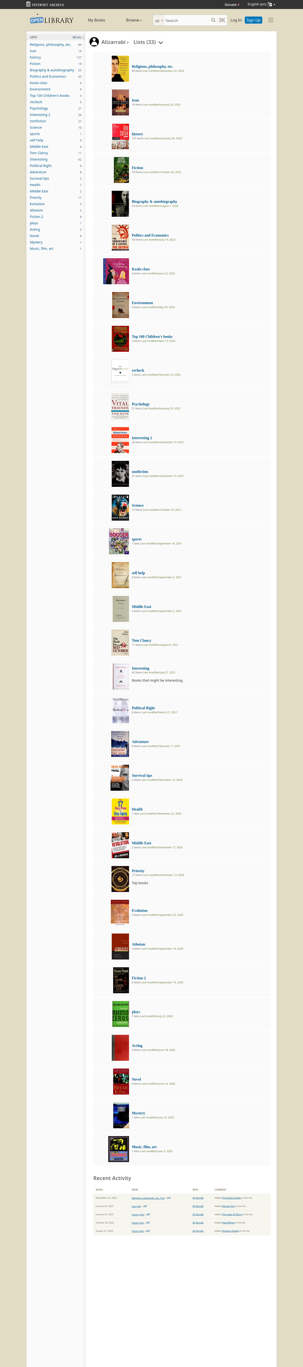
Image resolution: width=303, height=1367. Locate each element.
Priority (56, 197)
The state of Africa (232, 1214)
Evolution (56, 204)
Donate (232, 4)
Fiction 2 (56, 216)
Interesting (56, 159)
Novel (56, 235)
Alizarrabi (113, 41)
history (56, 57)
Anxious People (230, 1230)
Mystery (56, 242)
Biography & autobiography (56, 70)
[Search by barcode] (222, 20)
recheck (56, 102)
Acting (56, 229)
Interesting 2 (56, 114)
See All (77, 37)
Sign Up (253, 20)
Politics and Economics (56, 76)
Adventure (56, 172)
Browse (128, 20)
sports (56, 134)
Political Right (56, 165)
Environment (56, 89)
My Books (96, 20)
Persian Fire (228, 1206)
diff (169, 1198)
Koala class (56, 83)
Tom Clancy (56, 153)
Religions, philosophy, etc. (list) (148, 1198)
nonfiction (56, 121)
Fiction (56, 63)
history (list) (138, 1214)
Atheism (56, 210)
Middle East (56, 146)
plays (56, 223)
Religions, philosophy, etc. (56, 44)
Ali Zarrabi (198, 1197)
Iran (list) (136, 1206)
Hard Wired (228, 1222)
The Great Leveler (231, 1197)
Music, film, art (56, 248)
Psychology (56, 108)
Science (56, 127)
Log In (236, 20)
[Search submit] (213, 20)
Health (56, 185)
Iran (56, 51)
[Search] (186, 20)
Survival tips (56, 178)
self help (56, 140)
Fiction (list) (138, 1222)
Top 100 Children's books (56, 95)
